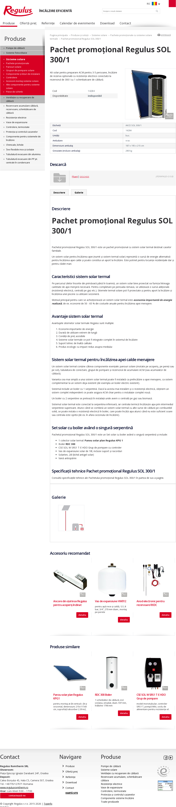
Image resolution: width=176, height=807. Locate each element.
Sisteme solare (99, 35)
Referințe (70, 777)
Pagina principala (59, 35)
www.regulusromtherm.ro (14, 787)
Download (71, 782)
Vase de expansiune (112, 787)
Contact (69, 787)
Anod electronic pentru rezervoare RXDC (150, 603)
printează (166, 34)
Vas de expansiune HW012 (110, 601)
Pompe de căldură (111, 766)
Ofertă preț (71, 771)
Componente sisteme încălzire (117, 798)
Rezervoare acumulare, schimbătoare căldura (121, 778)
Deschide (84, 177)
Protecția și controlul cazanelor (118, 794)
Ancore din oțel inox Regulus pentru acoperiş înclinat (70, 603)
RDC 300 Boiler (103, 695)
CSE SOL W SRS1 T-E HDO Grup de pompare (151, 696)
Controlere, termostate (113, 791)
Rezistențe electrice (111, 784)
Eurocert (163, 771)
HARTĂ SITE (71, 793)
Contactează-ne (17, 795)
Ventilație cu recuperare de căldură (120, 773)
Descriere (59, 192)
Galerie (79, 192)
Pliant (75, 176)
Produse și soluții (80, 35)
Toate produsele (110, 801)
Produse (15, 38)
